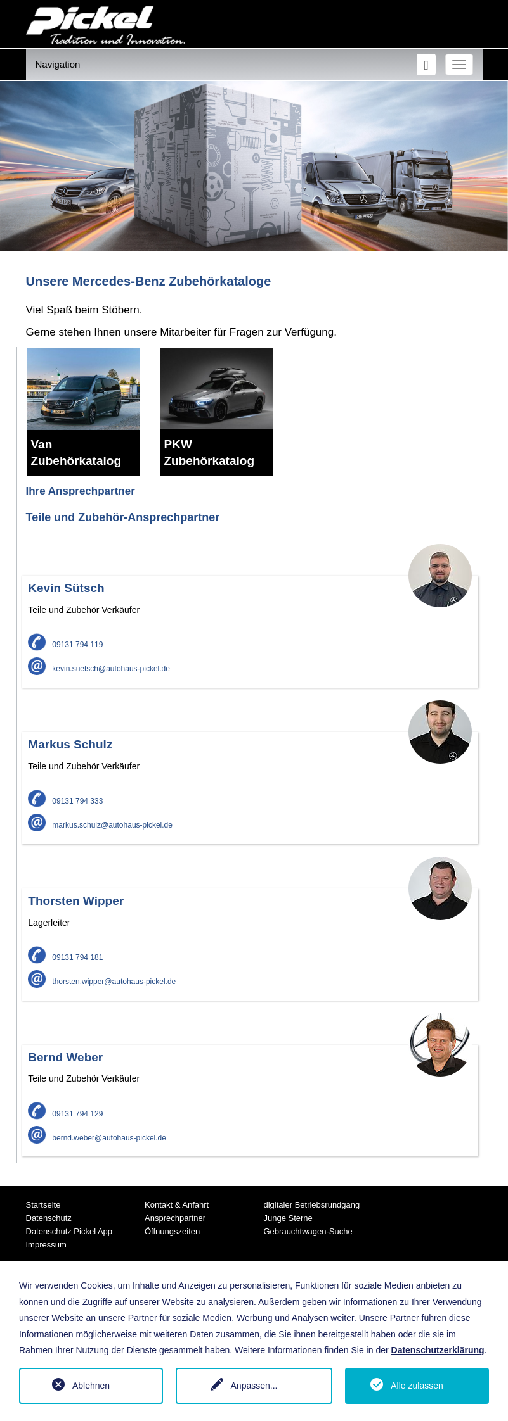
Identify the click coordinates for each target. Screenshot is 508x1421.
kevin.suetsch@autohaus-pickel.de (99, 668)
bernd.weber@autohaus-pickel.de (97, 1138)
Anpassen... (254, 1385)
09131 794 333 (65, 801)
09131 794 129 (65, 1113)
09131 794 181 (65, 957)
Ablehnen (91, 1385)
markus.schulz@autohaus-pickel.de (100, 825)
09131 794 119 (65, 644)
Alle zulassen (417, 1385)
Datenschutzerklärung (438, 1350)
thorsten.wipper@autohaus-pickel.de (102, 981)
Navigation (58, 64)
